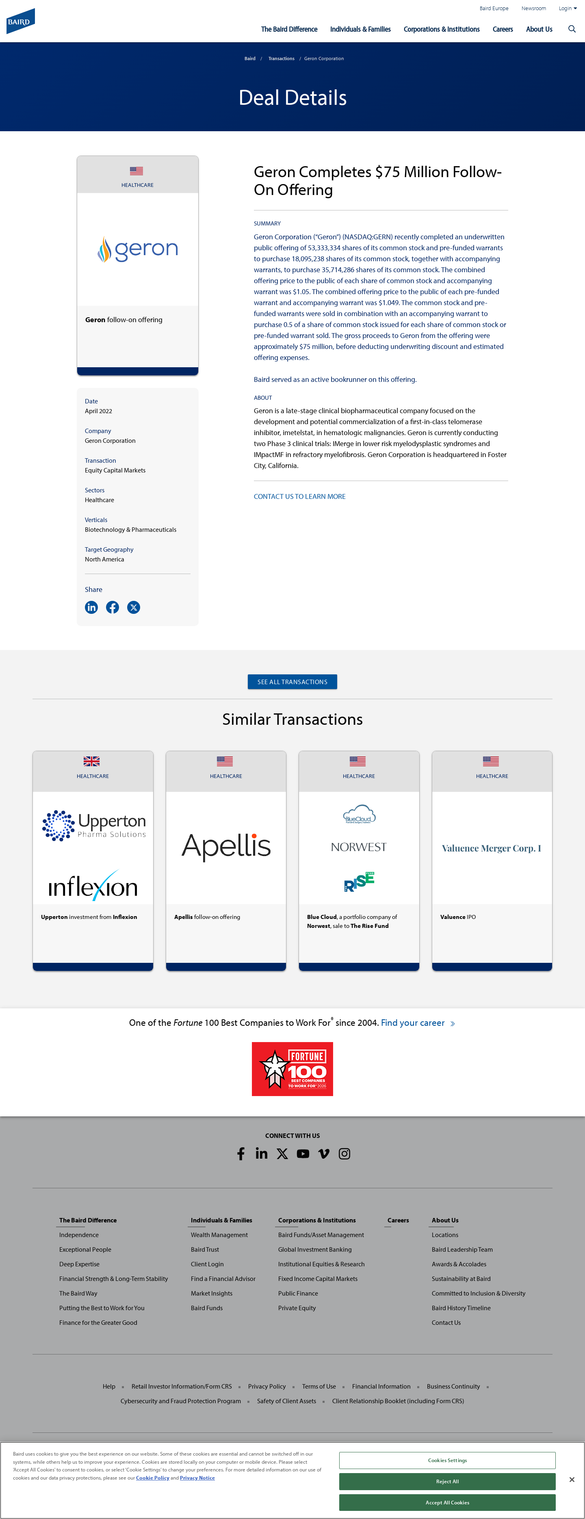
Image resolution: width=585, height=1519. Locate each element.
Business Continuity (453, 1386)
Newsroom (534, 7)
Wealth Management (219, 1235)
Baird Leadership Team (462, 1249)
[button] (572, 29)
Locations (445, 1235)
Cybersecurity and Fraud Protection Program (181, 1401)
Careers (503, 29)
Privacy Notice (197, 1485)
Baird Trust (205, 1249)
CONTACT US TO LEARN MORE (300, 496)
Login (568, 8)
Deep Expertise (79, 1264)
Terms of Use (319, 1386)
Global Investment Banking (315, 1249)
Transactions (282, 58)
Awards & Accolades (459, 1264)
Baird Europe (494, 7)
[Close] (572, 1488)
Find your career (418, 1022)
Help (109, 1386)
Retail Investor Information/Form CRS (182, 1386)
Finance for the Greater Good (98, 1322)
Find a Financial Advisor (223, 1278)
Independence (79, 1235)
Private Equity (297, 1308)
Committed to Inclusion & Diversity (479, 1293)
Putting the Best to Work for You (102, 1308)
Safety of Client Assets (286, 1401)
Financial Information (381, 1386)
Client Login (207, 1264)
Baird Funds (207, 1308)
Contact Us (446, 1322)
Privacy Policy (267, 1386)
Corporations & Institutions (442, 29)
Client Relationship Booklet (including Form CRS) (398, 1401)
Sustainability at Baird (461, 1278)
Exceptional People (85, 1249)
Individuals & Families (360, 29)
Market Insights (211, 1293)
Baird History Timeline (461, 1308)
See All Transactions (292, 682)
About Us (539, 29)
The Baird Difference (289, 29)
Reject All (447, 1489)
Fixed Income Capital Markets (318, 1278)
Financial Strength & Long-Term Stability (113, 1278)
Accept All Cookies (447, 1510)
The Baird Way (78, 1293)
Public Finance (298, 1293)
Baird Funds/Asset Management (321, 1235)
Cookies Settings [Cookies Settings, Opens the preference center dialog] (447, 1468)
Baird (250, 58)
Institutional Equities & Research (321, 1264)
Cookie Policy (152, 1485)
